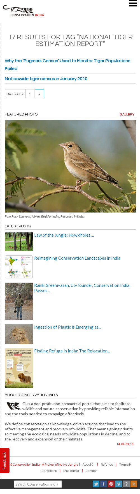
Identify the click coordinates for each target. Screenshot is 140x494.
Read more (125, 443)
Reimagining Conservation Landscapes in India (77, 257)
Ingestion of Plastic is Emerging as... (67, 326)
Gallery (127, 114)
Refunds (107, 464)
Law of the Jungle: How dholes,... (64, 234)
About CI (88, 464)
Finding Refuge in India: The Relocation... (72, 350)
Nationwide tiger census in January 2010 (46, 79)
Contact (91, 470)
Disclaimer (71, 470)
